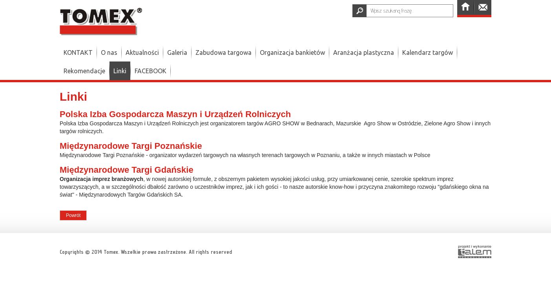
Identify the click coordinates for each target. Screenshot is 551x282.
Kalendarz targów (427, 52)
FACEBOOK (150, 70)
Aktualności (142, 52)
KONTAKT (78, 52)
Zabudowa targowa (223, 52)
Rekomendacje (84, 70)
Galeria (177, 52)
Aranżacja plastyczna (363, 52)
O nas (109, 52)
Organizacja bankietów (292, 52)
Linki (119, 70)
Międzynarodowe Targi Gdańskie (126, 170)
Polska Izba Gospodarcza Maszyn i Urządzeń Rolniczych (175, 114)
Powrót (73, 215)
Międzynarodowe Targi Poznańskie (131, 146)
